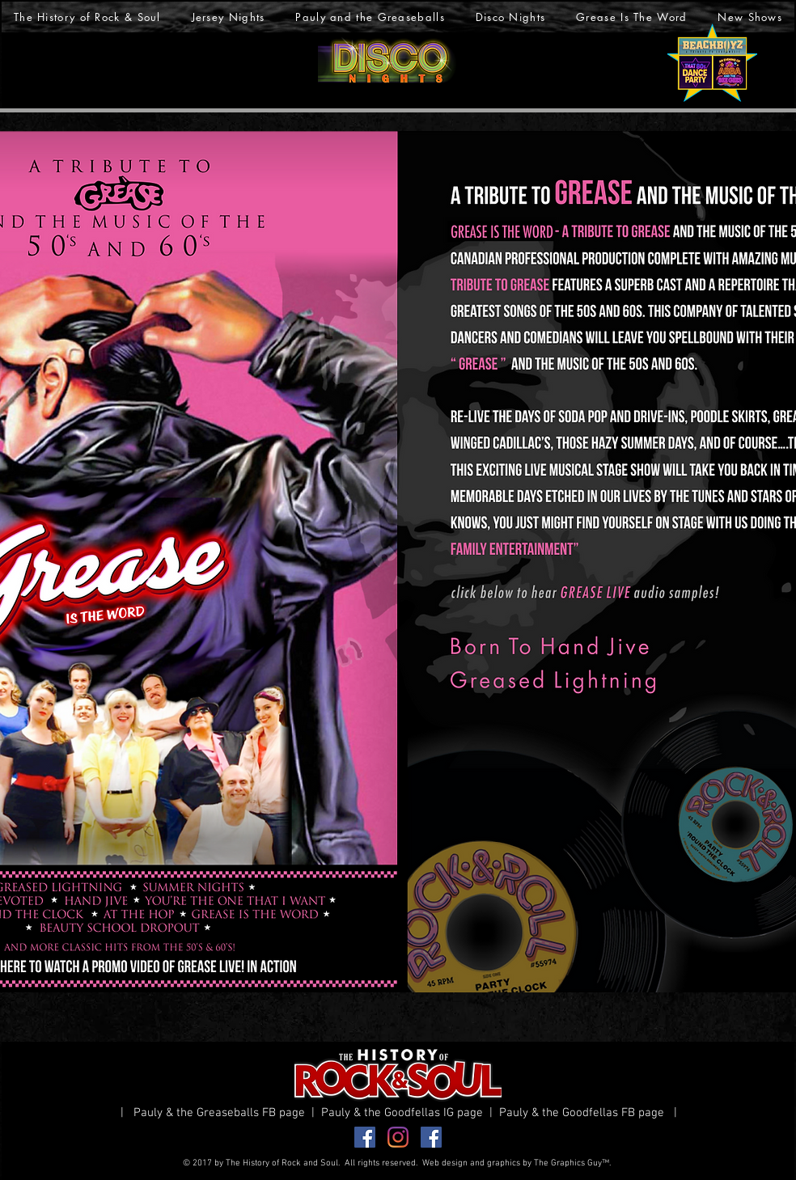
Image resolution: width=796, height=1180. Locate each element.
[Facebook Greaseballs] (364, 1137)
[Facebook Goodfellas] (431, 1137)
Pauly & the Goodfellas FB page (585, 1113)
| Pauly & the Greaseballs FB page (216, 1113)
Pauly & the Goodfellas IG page (405, 1113)
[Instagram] (398, 1137)
